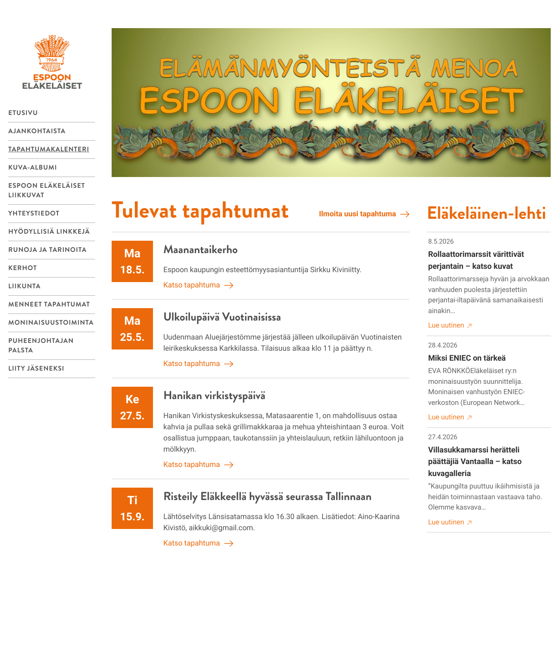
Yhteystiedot (34, 213)
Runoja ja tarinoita (47, 250)
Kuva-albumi (32, 167)
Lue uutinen (450, 325)
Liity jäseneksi (36, 368)
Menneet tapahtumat (49, 304)
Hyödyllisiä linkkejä (49, 232)
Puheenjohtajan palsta (41, 345)
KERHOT (22, 268)
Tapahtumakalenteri (48, 149)
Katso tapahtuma (198, 285)
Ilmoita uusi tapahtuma (364, 214)
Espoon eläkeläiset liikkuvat (46, 190)
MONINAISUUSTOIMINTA (51, 323)
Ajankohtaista (37, 131)
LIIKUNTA (24, 286)
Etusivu (23, 113)
